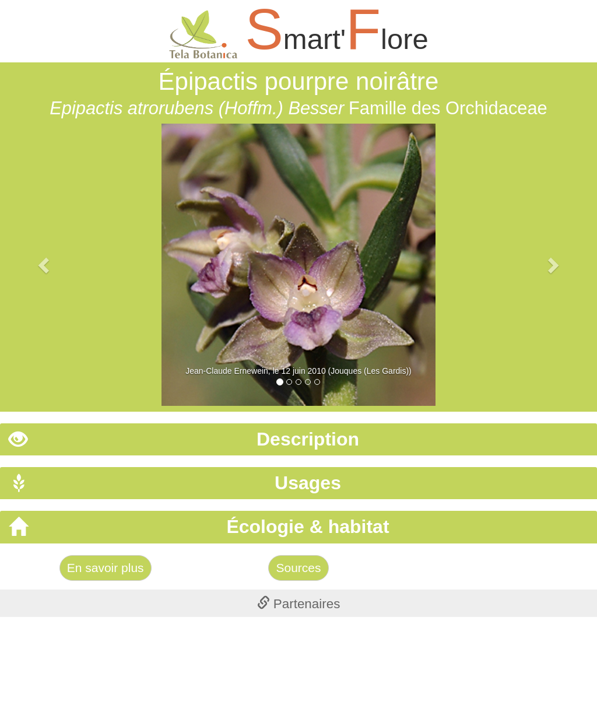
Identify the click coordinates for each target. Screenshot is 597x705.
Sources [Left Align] (298, 567)
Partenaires (298, 604)
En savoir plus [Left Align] (105, 567)
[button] (45, 265)
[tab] (298, 439)
